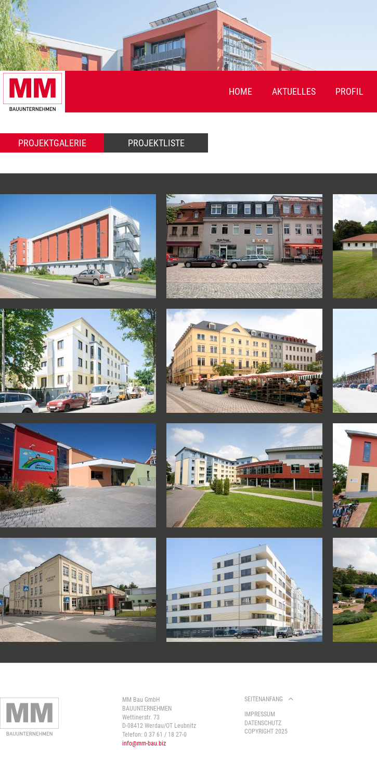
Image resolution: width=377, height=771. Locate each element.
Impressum (259, 714)
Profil (349, 91)
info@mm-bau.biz (144, 743)
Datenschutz (262, 723)
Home (240, 91)
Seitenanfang (263, 699)
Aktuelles (294, 91)
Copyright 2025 (266, 731)
